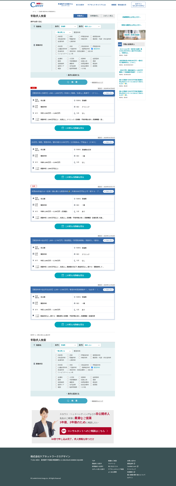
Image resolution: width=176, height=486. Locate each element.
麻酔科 (72, 63)
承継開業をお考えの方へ (131, 17)
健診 (59, 68)
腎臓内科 (73, 39)
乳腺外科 (74, 49)
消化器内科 (62, 39)
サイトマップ (131, 469)
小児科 (72, 58)
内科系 (60, 36)
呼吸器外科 (96, 46)
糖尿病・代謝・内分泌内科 (102, 39)
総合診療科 (85, 66)
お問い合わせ (131, 461)
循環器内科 (96, 36)
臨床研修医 (73, 68)
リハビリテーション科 (65, 54)
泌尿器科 (96, 58)
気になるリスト (113, 466)
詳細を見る (108, 93)
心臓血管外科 (62, 49)
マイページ (111, 463)
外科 (71, 46)
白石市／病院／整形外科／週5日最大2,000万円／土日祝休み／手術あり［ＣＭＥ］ (64, 142)
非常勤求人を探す (97, 466)
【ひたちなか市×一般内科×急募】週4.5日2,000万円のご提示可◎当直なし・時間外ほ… (130, 51)
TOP (93, 461)
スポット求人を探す (98, 469)
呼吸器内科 (85, 36)
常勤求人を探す (97, 463)
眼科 (59, 61)
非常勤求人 (94, 16)
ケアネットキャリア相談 (116, 469)
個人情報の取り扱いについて (136, 475)
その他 (83, 68)
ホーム (33, 11)
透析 (94, 61)
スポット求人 (108, 16)
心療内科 (73, 41)
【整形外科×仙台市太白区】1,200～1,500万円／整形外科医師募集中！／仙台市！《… (66, 290)
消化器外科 (85, 46)
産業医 (95, 66)
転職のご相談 (112, 461)
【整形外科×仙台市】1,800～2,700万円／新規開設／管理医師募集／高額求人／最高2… (66, 240)
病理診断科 (85, 63)
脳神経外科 (86, 49)
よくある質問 (112, 472)
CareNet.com (131, 466)
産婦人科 (84, 61)
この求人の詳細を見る (73, 128)
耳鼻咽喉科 (73, 61)
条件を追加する (72, 75)
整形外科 (97, 49)
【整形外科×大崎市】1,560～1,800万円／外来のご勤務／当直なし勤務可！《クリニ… (66, 93)
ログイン (130, 478)
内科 (71, 36)
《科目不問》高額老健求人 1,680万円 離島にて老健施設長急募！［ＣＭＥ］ (131, 71)
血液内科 (61, 41)
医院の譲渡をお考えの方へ (131, 25)
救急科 (95, 63)
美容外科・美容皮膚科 (77, 51)
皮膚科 (60, 58)
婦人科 (90, 51)
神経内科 (84, 39)
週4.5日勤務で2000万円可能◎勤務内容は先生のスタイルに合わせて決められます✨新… (131, 81)
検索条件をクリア (97, 82)
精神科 (83, 58)
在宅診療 (73, 66)
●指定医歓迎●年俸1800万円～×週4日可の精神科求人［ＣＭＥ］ (131, 61)
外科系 (60, 46)
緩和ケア (61, 66)
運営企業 (130, 463)
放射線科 (61, 63)
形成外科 (61, 51)
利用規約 (130, 472)
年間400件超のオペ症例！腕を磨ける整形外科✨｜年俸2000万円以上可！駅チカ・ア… (66, 191)
